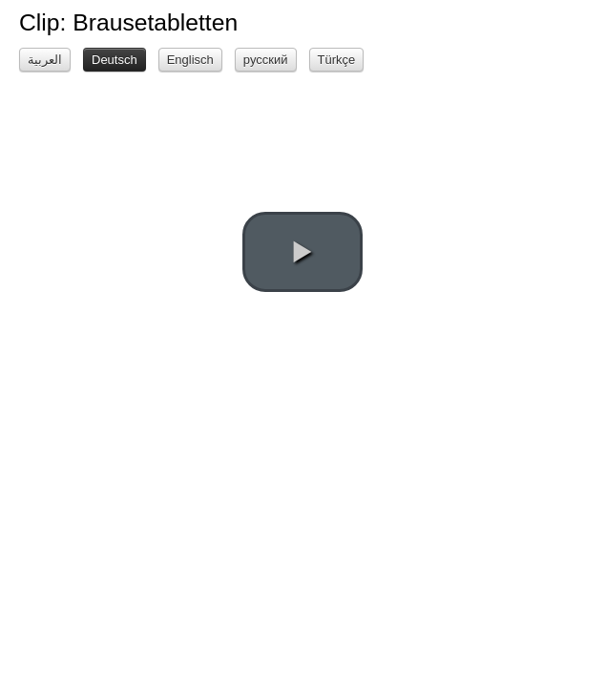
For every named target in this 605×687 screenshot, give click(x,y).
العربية (45, 59)
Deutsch (114, 59)
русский (265, 59)
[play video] (302, 252)
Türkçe (337, 59)
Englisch (190, 59)
